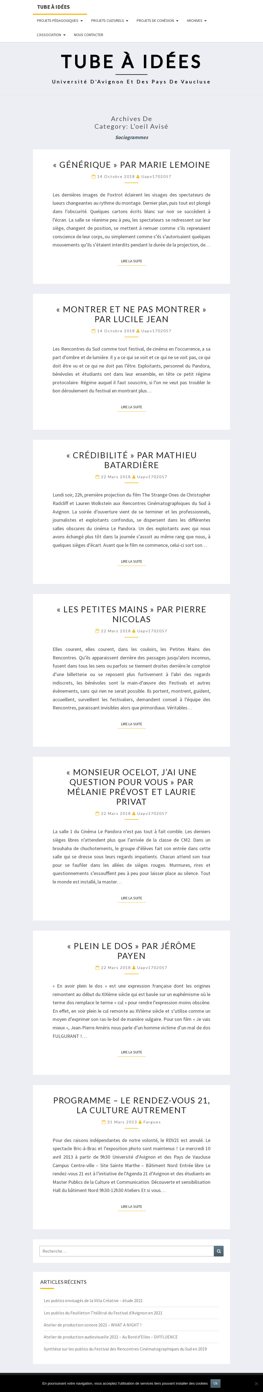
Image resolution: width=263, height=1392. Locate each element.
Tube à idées (53, 6)
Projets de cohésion (155, 20)
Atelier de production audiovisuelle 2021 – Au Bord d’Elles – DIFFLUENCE (111, 1337)
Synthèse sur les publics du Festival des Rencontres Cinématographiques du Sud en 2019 (125, 1349)
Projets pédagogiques (57, 20)
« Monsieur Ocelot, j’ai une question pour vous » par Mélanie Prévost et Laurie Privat (131, 786)
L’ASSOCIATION (49, 34)
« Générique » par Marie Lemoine (131, 164)
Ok (215, 1383)
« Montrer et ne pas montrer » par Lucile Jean (131, 314)
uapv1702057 (156, 176)
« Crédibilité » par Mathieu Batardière (131, 460)
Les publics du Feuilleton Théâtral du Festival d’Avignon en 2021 (103, 1312)
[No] (256, 1383)
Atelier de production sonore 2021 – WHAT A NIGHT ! (92, 1325)
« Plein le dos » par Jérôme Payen (131, 951)
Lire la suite (133, 260)
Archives (194, 20)
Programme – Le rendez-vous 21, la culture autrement (131, 1105)
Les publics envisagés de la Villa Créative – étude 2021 (93, 1300)
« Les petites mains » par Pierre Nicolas (132, 614)
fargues (152, 1122)
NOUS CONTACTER (88, 34)
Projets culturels (107, 20)
